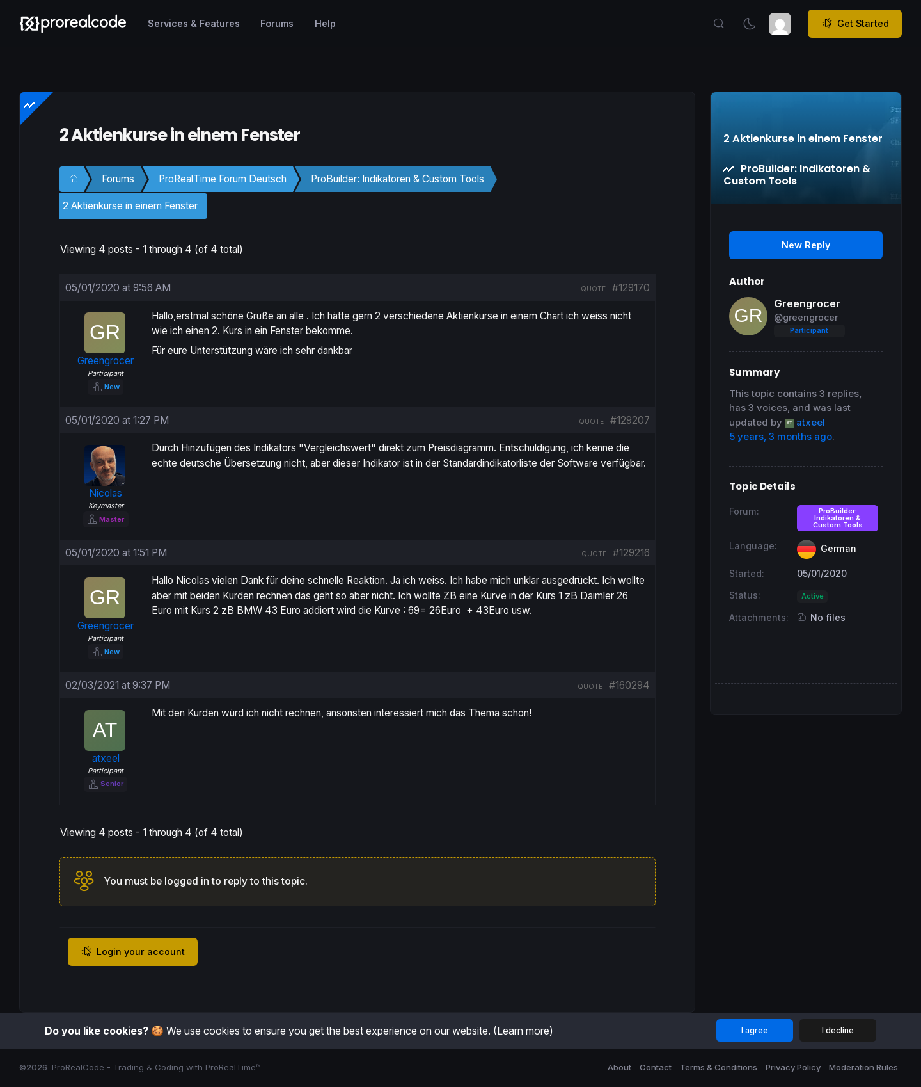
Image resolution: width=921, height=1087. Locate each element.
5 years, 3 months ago (780, 436)
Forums (118, 179)
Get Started (855, 23)
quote (593, 289)
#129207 (630, 420)
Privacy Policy (793, 1067)
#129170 (631, 288)
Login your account (133, 952)
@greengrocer (806, 317)
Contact (656, 1067)
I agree (754, 1030)
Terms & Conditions (718, 1067)
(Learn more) (523, 1030)
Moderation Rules (863, 1067)
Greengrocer (807, 303)
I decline (838, 1030)
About (619, 1067)
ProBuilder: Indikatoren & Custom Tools (397, 179)
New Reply (806, 244)
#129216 (631, 553)
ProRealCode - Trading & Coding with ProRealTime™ (156, 1067)
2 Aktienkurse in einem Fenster (130, 206)
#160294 (629, 685)
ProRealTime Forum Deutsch (223, 179)
